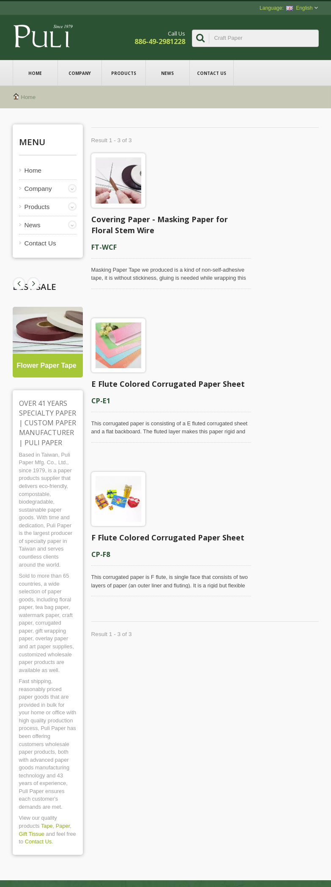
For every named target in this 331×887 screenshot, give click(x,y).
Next (19, 283)
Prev (33, 283)
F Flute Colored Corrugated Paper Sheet (167, 537)
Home (35, 72)
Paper (63, 826)
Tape (47, 826)
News (167, 72)
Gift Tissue (31, 834)
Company (79, 72)
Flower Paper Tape (47, 365)
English (299, 8)
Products (123, 72)
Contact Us (211, 72)
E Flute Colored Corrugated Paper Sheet (168, 384)
